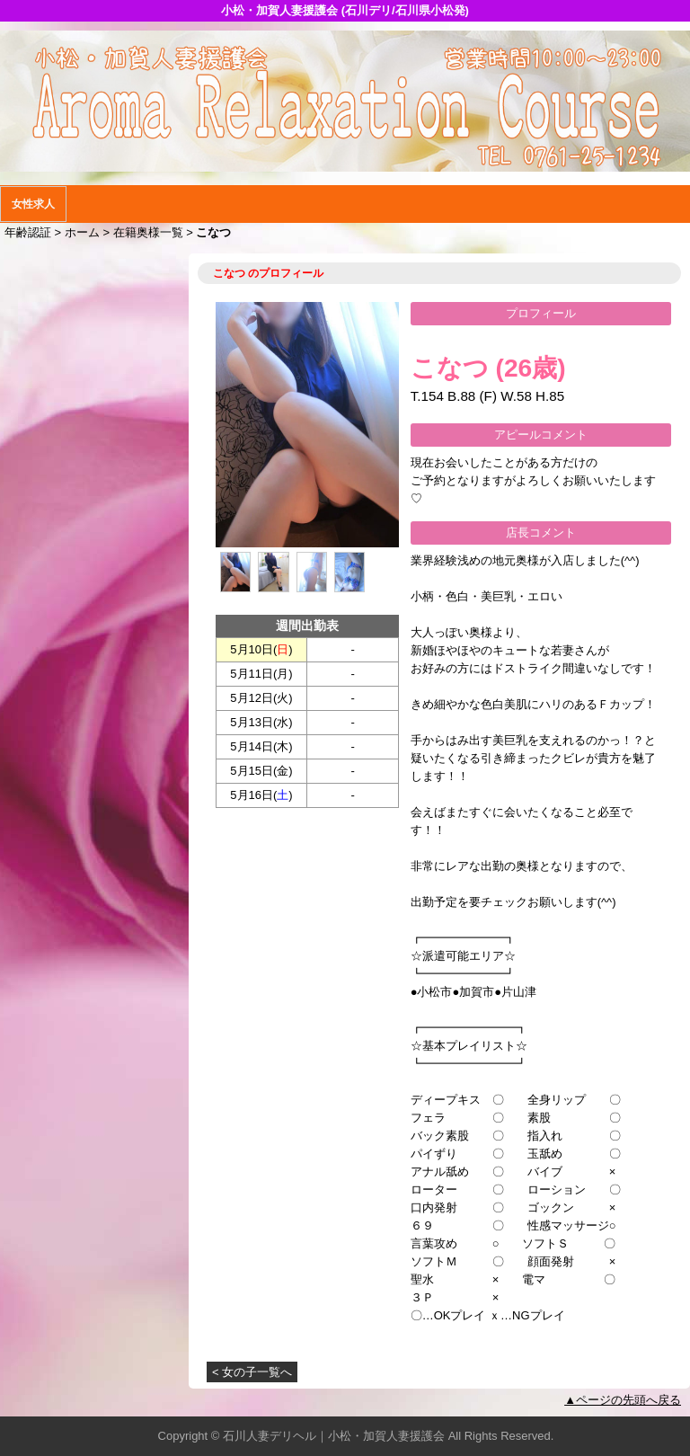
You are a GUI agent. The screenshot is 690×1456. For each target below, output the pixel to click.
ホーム (82, 232)
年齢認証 (27, 232)
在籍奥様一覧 (148, 232)
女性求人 (33, 204)
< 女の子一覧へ (252, 1372)
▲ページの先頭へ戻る (622, 1400)
